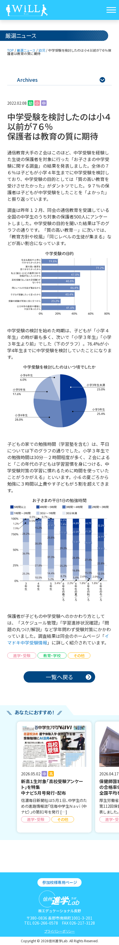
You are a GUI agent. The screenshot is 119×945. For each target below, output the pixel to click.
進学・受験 (22, 655)
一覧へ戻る (59, 677)
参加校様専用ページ (59, 882)
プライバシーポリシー (59, 931)
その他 (79, 655)
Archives (61, 79)
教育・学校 (52, 655)
